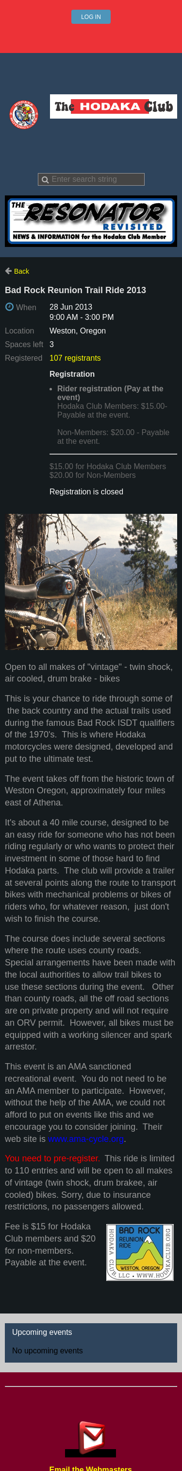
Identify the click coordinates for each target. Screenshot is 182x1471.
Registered (23, 358)
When (26, 307)
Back (21, 271)
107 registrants (75, 358)
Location (19, 331)
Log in (91, 17)
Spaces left (24, 344)
